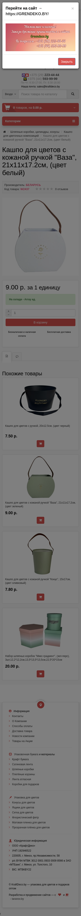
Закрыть (67, 61)
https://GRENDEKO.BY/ (27, 14)
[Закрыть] (72, 8)
